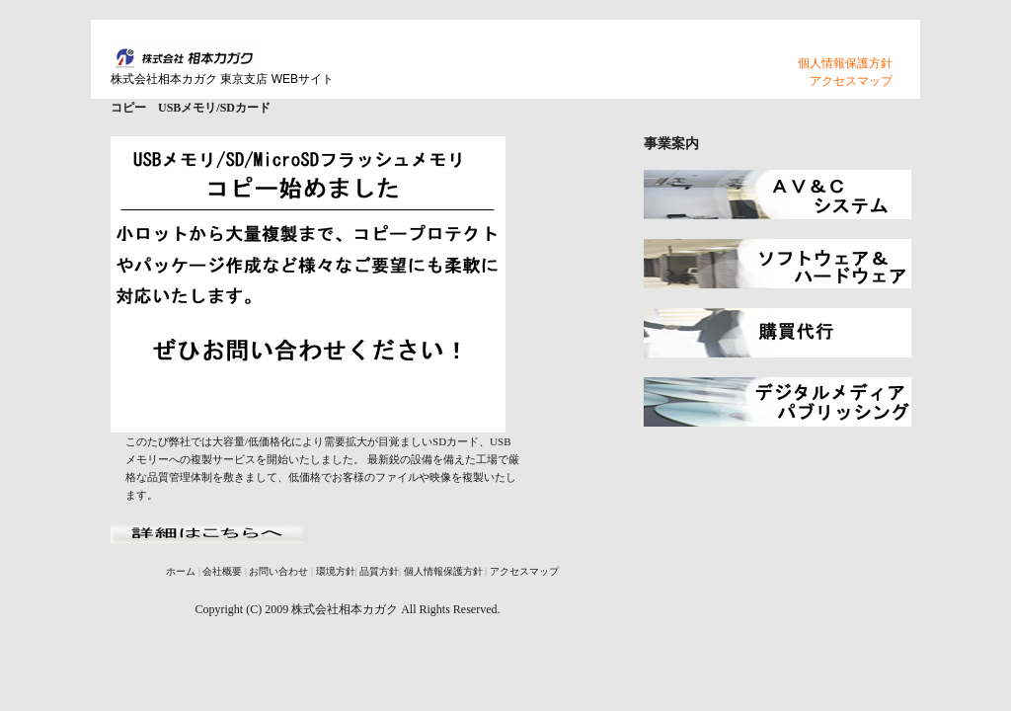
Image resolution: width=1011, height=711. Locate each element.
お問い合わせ (278, 571)
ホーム (180, 571)
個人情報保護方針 (845, 63)
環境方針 (335, 571)
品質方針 (379, 571)
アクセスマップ (851, 81)
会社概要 (222, 571)
